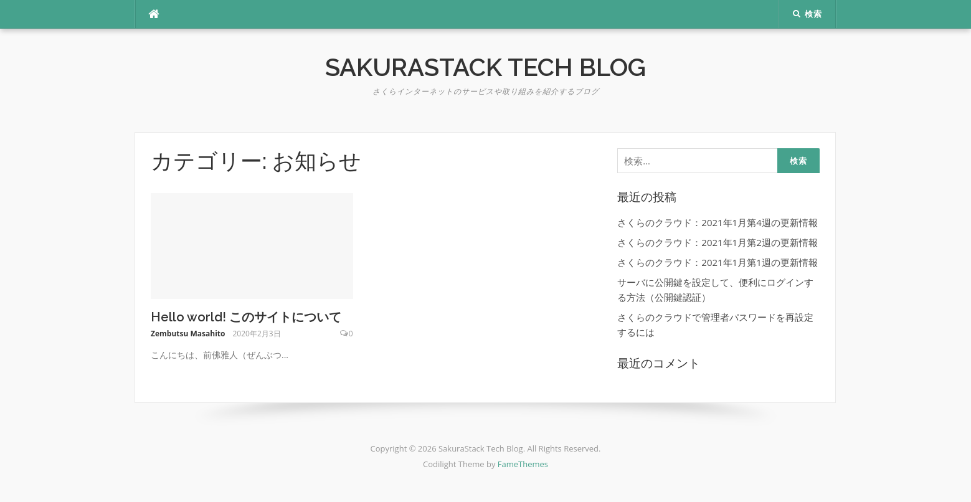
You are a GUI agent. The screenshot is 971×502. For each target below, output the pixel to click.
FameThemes (523, 464)
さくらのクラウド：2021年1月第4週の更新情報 (717, 222)
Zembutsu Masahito (188, 333)
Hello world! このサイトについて (246, 317)
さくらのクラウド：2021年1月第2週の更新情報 (717, 242)
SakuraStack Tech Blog (485, 67)
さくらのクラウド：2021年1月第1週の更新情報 (717, 262)
